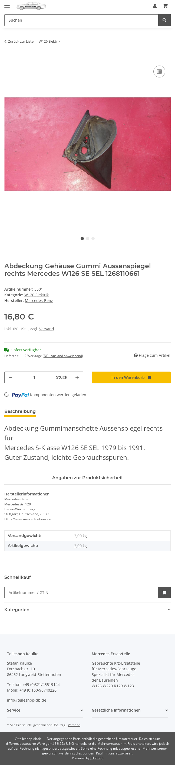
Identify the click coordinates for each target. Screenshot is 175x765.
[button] (155, 6)
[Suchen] (164, 20)
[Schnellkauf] (81, 592)
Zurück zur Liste (21, 41)
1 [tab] (82, 238)
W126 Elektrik (36, 294)
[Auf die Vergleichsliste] (159, 71)
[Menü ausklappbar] (7, 3)
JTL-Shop (96, 758)
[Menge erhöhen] (77, 377)
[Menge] (34, 377)
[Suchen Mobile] (81, 20)
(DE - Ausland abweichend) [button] (63, 355)
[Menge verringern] (10, 377)
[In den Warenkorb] (8, 58)
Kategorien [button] (16, 609)
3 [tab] (93, 238)
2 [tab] (87, 238)
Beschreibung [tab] (20, 411)
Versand (46, 328)
